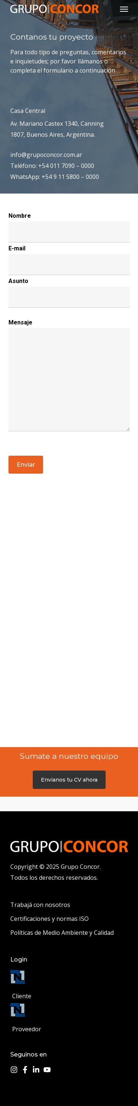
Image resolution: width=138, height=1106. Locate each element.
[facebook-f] (26, 1069)
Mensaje (20, 322)
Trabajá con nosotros (40, 905)
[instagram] (15, 1069)
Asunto (18, 281)
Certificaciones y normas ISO (49, 919)
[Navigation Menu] (124, 8)
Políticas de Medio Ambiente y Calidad (62, 933)
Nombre (19, 215)
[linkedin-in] (37, 1069)
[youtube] (48, 1069)
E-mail (16, 248)
